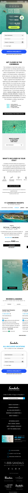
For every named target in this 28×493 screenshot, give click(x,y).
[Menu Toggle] (25, 1)
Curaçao (20, 94)
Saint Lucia (19, 92)
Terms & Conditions (13, 492)
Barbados (15, 94)
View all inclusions (14, 186)
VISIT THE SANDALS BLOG (14, 429)
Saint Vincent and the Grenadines (10, 95)
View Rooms (12, 245)
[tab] (9, 304)
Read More (10, 329)
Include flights (7, 46)
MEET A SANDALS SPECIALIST (14, 426)
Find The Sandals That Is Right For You (14, 113)
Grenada (10, 94)
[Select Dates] (14, 42)
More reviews (23, 335)
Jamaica (10, 92)
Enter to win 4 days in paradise (14, 394)
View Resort (11, 247)
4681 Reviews (15, 237)
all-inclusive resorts (17, 77)
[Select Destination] (14, 145)
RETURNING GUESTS (14, 421)
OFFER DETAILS (14, 27)
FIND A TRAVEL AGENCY (14, 423)
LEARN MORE (17, 439)
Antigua (14, 92)
